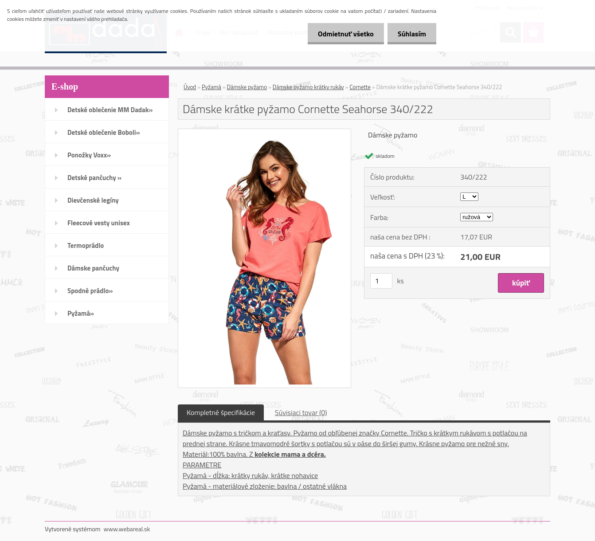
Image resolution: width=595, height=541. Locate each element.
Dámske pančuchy (93, 268)
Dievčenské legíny (93, 200)
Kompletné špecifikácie (221, 412)
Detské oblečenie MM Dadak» (110, 110)
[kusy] (381, 281)
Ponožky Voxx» (89, 155)
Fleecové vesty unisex (98, 223)
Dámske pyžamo (247, 86)
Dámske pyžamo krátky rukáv (308, 86)
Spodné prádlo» (90, 291)
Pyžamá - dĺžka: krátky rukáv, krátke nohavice (250, 475)
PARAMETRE (202, 464)
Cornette (360, 86)
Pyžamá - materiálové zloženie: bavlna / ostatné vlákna (265, 486)
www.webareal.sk (127, 528)
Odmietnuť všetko (343, 33)
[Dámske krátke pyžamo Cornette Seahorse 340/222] (264, 132)
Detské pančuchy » (94, 177)
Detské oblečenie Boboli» (103, 132)
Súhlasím (411, 33)
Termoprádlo (85, 245)
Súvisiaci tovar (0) (301, 412)
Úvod (190, 86)
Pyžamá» (80, 313)
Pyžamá (211, 86)
